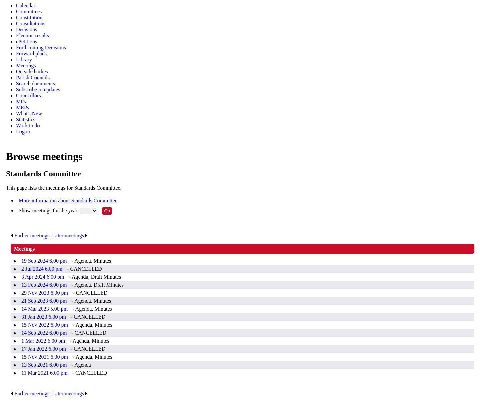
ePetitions (26, 41)
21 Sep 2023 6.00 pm (44, 301)
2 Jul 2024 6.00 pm (41, 269)
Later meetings (70, 235)
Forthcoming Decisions (41, 47)
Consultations (30, 23)
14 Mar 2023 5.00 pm (44, 309)
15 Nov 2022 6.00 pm (44, 325)
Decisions (26, 29)
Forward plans (31, 53)
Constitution (29, 17)
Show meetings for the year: (49, 210)
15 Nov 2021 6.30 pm (44, 357)
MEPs (22, 107)
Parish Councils (33, 77)
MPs (21, 101)
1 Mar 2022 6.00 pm (43, 341)
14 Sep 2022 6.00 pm (44, 333)
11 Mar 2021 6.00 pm (44, 373)
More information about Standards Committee (68, 200)
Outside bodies (32, 71)
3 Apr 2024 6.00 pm (42, 277)
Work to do (28, 125)
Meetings (26, 65)
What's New (29, 113)
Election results (32, 35)
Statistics (25, 119)
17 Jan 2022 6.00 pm (43, 349)
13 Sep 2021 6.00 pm (44, 365)
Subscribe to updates (38, 89)
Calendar (25, 5)
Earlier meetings (30, 235)
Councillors (28, 95)
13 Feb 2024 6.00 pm (44, 285)
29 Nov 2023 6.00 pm (44, 293)
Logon (23, 131)
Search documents (35, 83)
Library (24, 59)
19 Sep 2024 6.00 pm (44, 261)
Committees (29, 11)
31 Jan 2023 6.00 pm (43, 317)
